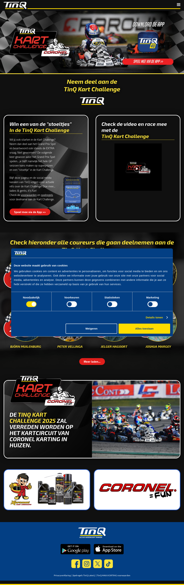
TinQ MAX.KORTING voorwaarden (113, 575)
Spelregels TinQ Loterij (84, 575)
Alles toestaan (144, 328)
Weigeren (91, 328)
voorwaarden (29, 195)
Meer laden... (92, 361)
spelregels (47, 195)
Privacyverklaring (62, 575)
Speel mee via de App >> (30, 212)
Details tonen (154, 317)
